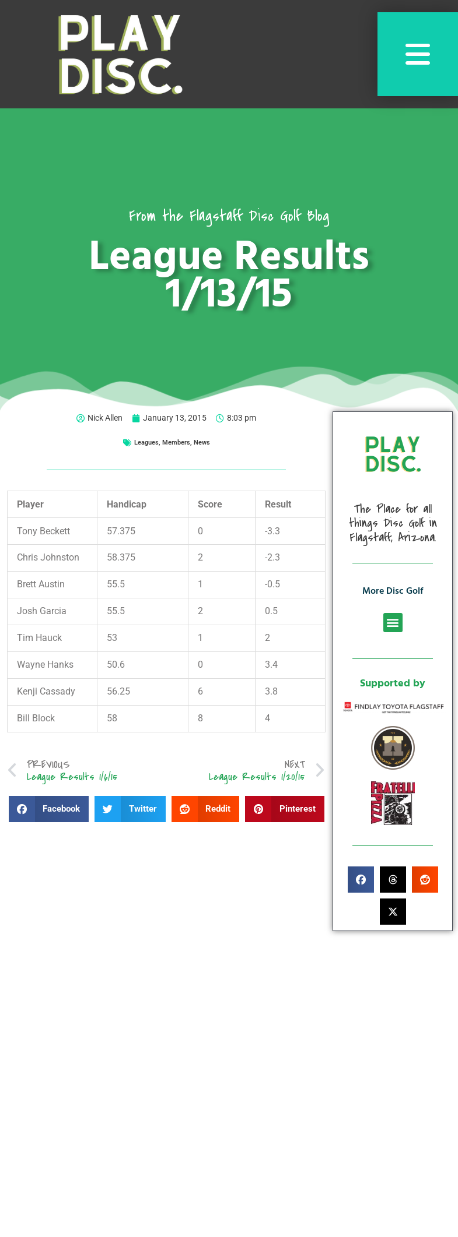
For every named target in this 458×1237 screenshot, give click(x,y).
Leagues (146, 442)
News (202, 442)
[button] (49, 809)
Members (176, 442)
